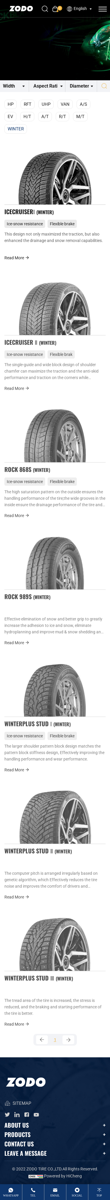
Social (77, 1195)
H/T (27, 116)
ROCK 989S (27, 603)
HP (10, 104)
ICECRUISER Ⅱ (30, 348)
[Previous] (42, 1039)
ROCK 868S (27, 475)
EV (10, 116)
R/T (62, 116)
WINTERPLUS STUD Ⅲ (38, 984)
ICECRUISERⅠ (29, 211)
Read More (17, 257)
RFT (27, 104)
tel (32, 1195)
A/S (83, 104)
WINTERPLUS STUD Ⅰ (37, 730)
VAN (65, 104)
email (55, 1195)
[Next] (68, 1039)
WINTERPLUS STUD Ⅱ (38, 857)
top (99, 1195)
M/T (80, 116)
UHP (46, 104)
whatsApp (11, 1195)
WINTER (16, 129)
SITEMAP (17, 1104)
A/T (45, 116)
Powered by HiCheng (63, 1176)
